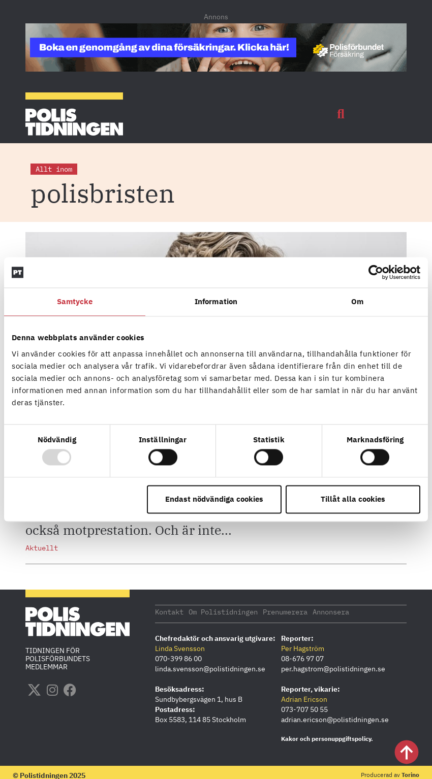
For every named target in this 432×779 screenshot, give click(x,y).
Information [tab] (216, 301)
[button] (341, 114)
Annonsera (331, 611)
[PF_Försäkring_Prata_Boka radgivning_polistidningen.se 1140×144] (216, 68)
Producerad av (390, 774)
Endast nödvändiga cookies (214, 499)
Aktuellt (41, 548)
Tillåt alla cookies (353, 499)
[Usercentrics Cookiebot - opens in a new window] (375, 272)
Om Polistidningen (223, 611)
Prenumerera (285, 611)
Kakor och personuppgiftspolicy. (327, 738)
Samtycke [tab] (75, 301)
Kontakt (169, 611)
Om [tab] (357, 301)
